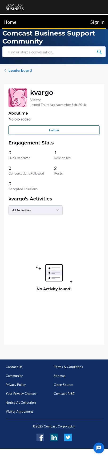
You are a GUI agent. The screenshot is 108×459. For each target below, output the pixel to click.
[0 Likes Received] (31, 154)
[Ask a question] (98, 448)
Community (14, 376)
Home (10, 22)
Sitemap (60, 376)
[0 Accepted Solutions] (31, 185)
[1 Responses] (77, 154)
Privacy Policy (16, 385)
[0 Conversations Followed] (31, 170)
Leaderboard (18, 70)
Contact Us (14, 367)
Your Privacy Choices (21, 393)
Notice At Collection (21, 402)
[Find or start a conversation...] (99, 51)
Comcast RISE (64, 393)
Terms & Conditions (68, 367)
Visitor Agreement (19, 411)
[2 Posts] (77, 170)
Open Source (63, 385)
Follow (54, 130)
